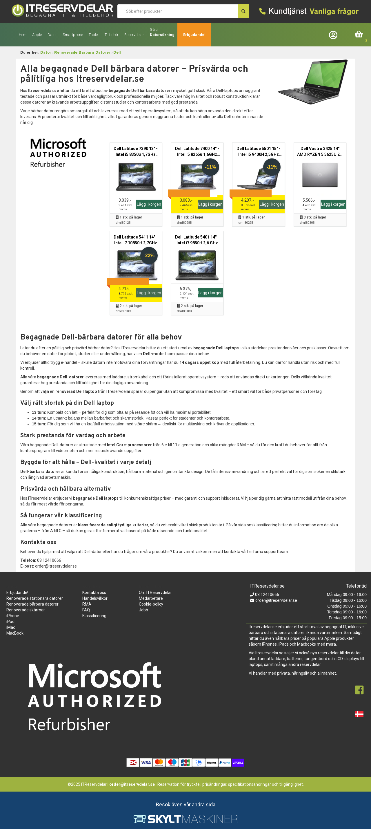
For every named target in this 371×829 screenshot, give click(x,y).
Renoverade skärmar (25, 610)
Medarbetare (151, 598)
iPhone (12, 615)
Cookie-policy (151, 604)
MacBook (14, 633)
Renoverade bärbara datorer (32, 604)
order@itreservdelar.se (276, 600)
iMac (10, 627)
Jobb (143, 610)
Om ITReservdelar (155, 592)
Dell (117, 52)
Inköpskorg (359, 34)
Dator (45, 52)
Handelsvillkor (95, 598)
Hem (22, 34)
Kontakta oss (94, 592)
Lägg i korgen (149, 204)
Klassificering (94, 615)
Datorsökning (162, 34)
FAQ (86, 610)
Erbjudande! (194, 34)
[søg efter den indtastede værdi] (243, 11)
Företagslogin (334, 34)
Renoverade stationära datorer (34, 598)
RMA (86, 604)
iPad (10, 621)
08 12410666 (266, 594)
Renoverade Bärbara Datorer (82, 52)
